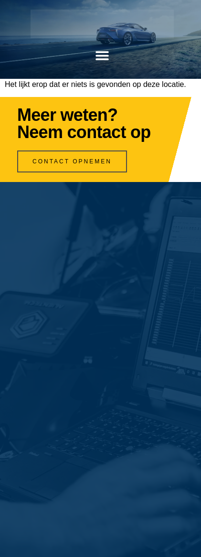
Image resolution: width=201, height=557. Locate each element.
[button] (102, 55)
